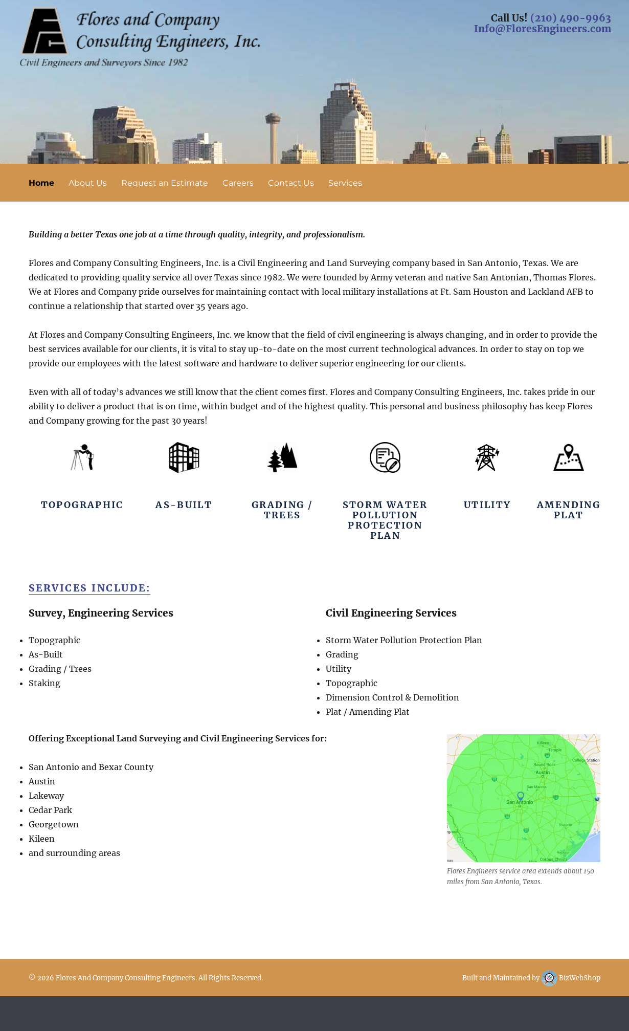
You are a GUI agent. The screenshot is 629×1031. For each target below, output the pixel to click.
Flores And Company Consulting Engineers (125, 978)
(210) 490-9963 (570, 18)
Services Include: (90, 588)
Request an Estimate (164, 183)
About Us (88, 183)
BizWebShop (570, 978)
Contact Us (291, 183)
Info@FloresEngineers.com (542, 29)
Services (345, 183)
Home (41, 183)
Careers (238, 183)
